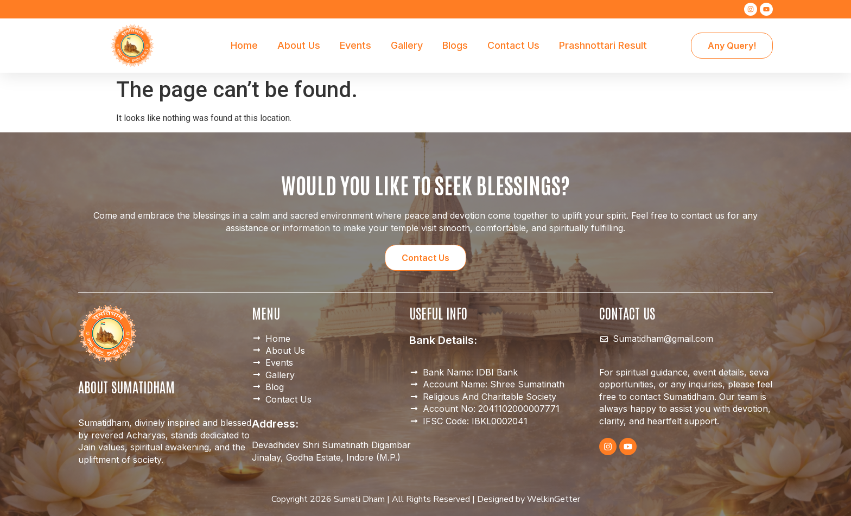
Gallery (407, 45)
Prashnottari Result (603, 45)
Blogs (455, 45)
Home (244, 45)
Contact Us (513, 45)
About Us (298, 45)
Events (355, 45)
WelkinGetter (553, 499)
